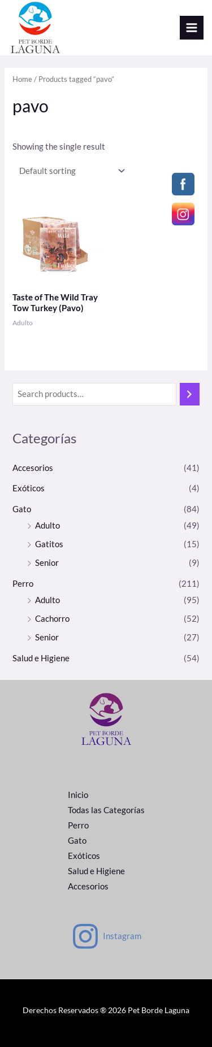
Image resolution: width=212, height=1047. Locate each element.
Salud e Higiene (41, 658)
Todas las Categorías (106, 810)
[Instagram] (106, 936)
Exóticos (28, 488)
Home (22, 79)
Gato (21, 509)
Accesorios (32, 468)
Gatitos (49, 544)
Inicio (78, 795)
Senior (47, 563)
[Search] (190, 394)
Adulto (47, 525)
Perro (22, 583)
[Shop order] (69, 170)
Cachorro (52, 618)
